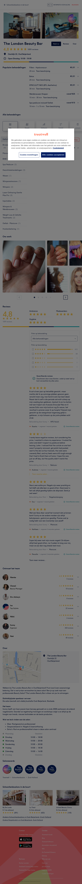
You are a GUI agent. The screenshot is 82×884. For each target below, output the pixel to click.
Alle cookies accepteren (53, 155)
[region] (41, 144)
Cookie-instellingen (29, 155)
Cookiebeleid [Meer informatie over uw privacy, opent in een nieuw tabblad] (58, 148)
